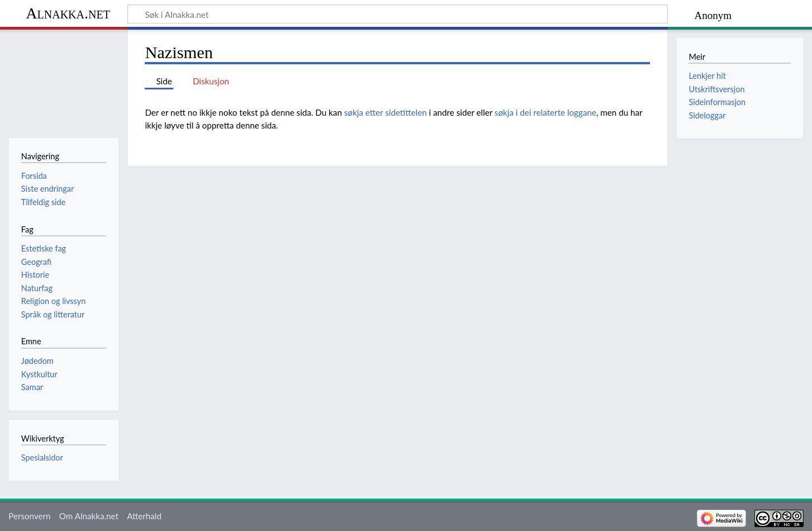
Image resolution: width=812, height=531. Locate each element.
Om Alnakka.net (88, 516)
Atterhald (144, 516)
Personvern (29, 516)
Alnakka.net (68, 13)
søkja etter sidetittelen (385, 112)
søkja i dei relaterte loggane (545, 112)
